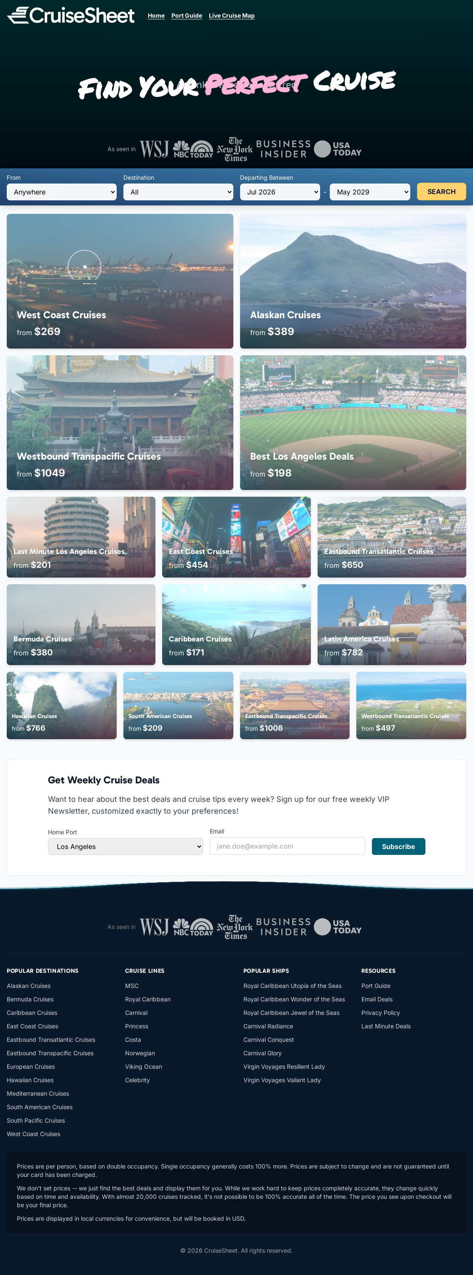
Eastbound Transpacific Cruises (50, 1053)
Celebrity (137, 1079)
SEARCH (442, 191)
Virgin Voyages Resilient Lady (284, 1066)
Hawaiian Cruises (30, 1079)
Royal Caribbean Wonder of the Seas (294, 999)
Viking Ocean (143, 1066)
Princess (136, 1026)
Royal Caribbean (148, 999)
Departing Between (266, 177)
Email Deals (377, 999)
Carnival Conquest (268, 1039)
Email (217, 831)
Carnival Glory (262, 1053)
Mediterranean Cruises (38, 1093)
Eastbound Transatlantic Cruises (51, 1039)
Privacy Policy (380, 1012)
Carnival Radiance (268, 1026)
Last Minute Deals (386, 1026)
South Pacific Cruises (36, 1120)
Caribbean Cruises (32, 1012)
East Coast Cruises (32, 1026)
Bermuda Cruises (30, 999)
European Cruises (31, 1066)
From (14, 177)
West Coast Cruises (33, 1133)
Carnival (136, 1012)
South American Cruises (39, 1106)
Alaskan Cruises (29, 985)
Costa (133, 1039)
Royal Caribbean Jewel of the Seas (291, 1012)
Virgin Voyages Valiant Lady (282, 1079)
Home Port (62, 832)
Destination (138, 177)
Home (156, 15)
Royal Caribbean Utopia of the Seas (292, 985)
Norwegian (140, 1053)
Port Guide (186, 15)
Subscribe (398, 846)
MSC (132, 985)
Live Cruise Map (232, 15)
